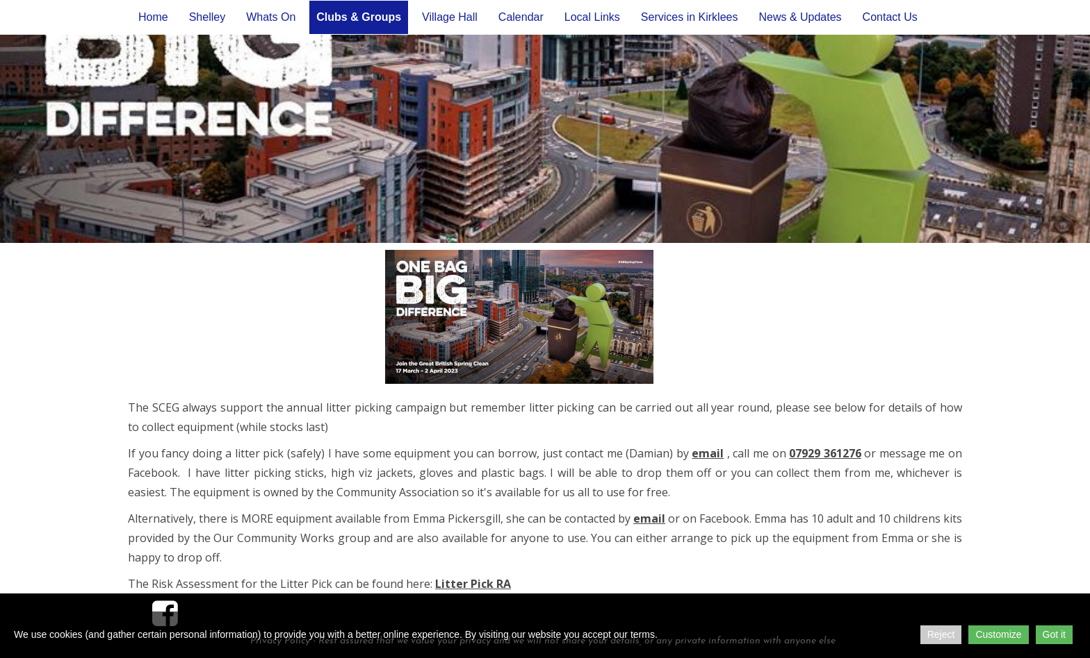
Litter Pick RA (473, 583)
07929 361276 (825, 453)
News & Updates (799, 17)
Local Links (592, 17)
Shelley (207, 17)
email (708, 453)
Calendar (521, 17)
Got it (1054, 634)
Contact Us (890, 17)
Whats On (270, 17)
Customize (998, 634)
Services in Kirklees (689, 17)
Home (153, 17)
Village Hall (450, 17)
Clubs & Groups (358, 17)
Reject (941, 634)
